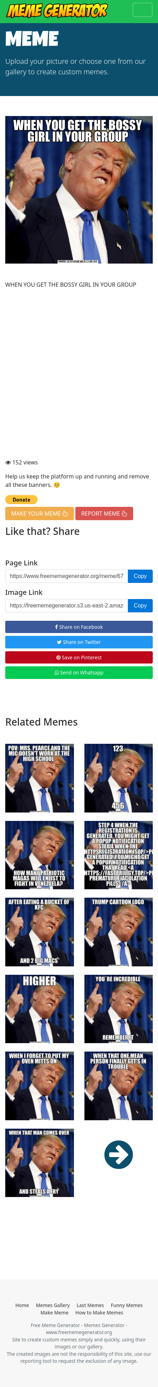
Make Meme (54, 1312)
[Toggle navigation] (142, 10)
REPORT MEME (104, 513)
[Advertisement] (79, 373)
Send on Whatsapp (79, 672)
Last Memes (90, 1305)
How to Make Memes (99, 1312)
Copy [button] (140, 576)
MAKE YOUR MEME (39, 513)
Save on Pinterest (79, 657)
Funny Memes (127, 1305)
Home (22, 1305)
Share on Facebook (79, 627)
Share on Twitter (79, 642)
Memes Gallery (53, 1305)
